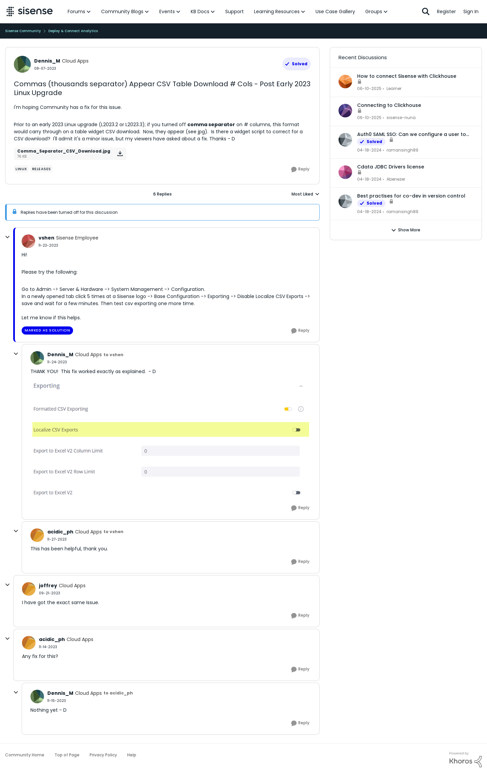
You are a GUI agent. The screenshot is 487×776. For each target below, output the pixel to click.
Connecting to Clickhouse (389, 105)
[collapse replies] (7, 237)
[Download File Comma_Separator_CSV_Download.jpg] (120, 153)
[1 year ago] (369, 89)
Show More (405, 230)
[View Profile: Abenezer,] (345, 172)
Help (131, 755)
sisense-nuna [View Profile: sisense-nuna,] (401, 117)
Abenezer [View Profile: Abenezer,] (396, 179)
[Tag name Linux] (21, 169)
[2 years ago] (369, 150)
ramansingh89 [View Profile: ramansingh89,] (402, 150)
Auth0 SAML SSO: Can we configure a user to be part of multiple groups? (411, 134)
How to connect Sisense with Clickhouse (406, 76)
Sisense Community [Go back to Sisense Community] (23, 30)
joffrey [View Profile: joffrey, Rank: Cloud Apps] (48, 585)
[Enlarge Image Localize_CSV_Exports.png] (170, 436)
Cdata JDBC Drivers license (390, 167)
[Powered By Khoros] (465, 760)
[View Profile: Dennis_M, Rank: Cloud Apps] (22, 64)
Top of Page (66, 755)
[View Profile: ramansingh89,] (345, 139)
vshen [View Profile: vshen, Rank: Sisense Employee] (46, 237)
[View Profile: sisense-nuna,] (345, 110)
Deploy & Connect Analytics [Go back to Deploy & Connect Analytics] (73, 30)
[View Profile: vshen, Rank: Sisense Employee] (28, 241)
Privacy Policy (103, 755)
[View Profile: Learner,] (345, 81)
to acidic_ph (118, 693)
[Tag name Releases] (41, 169)
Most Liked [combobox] (306, 194)
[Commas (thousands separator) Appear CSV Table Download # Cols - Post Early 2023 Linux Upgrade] (48, 245)
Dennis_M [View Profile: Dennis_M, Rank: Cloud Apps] (47, 61)
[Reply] (300, 169)
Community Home (24, 755)
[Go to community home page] (29, 11)
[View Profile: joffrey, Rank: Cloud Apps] (29, 589)
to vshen (113, 355)
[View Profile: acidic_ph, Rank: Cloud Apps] (37, 535)
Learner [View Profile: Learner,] (394, 88)
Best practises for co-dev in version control (411, 196)
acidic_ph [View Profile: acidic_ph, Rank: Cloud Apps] (60, 531)
